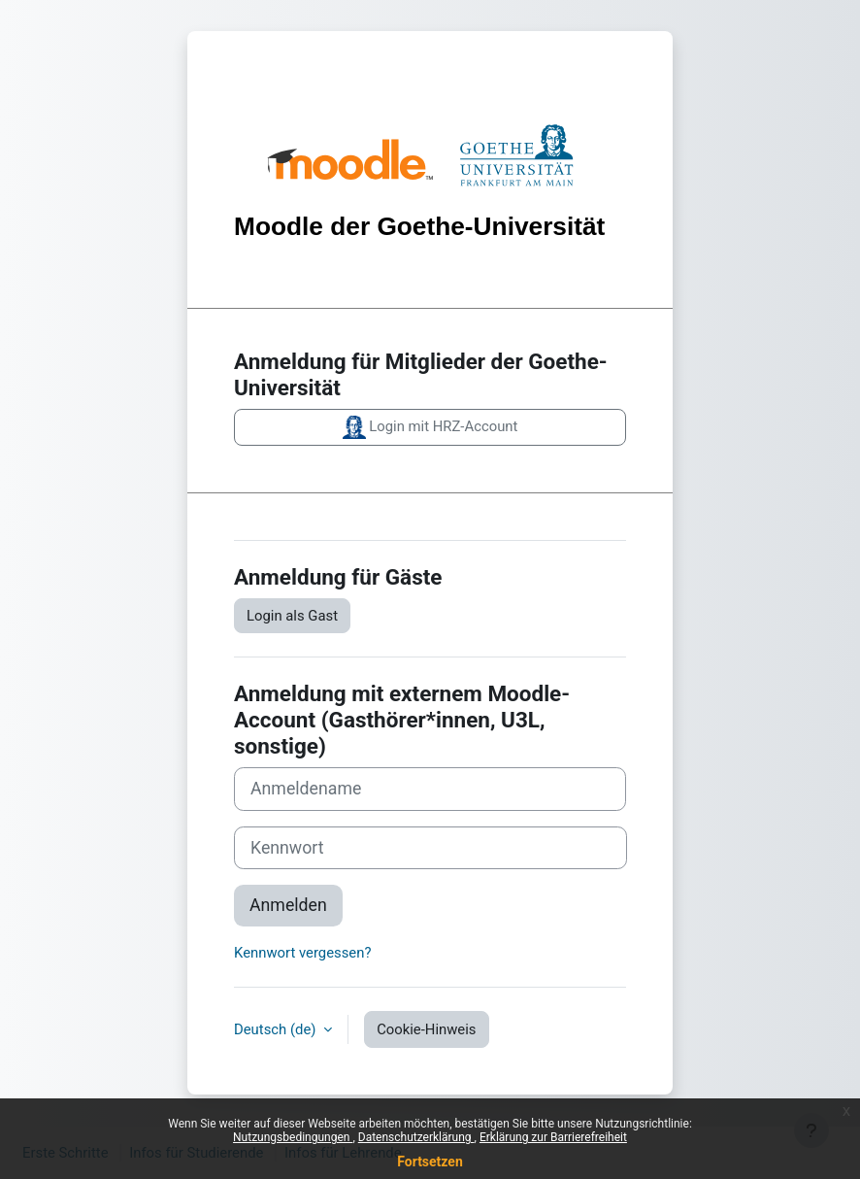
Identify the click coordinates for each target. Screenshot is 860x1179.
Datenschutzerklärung (416, 1137)
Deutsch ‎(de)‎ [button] (276, 1029)
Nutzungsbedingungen (292, 1137)
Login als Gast (292, 615)
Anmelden (288, 905)
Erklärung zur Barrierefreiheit (553, 1137)
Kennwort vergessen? (302, 952)
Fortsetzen (430, 1161)
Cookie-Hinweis (426, 1029)
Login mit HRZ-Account (430, 427)
